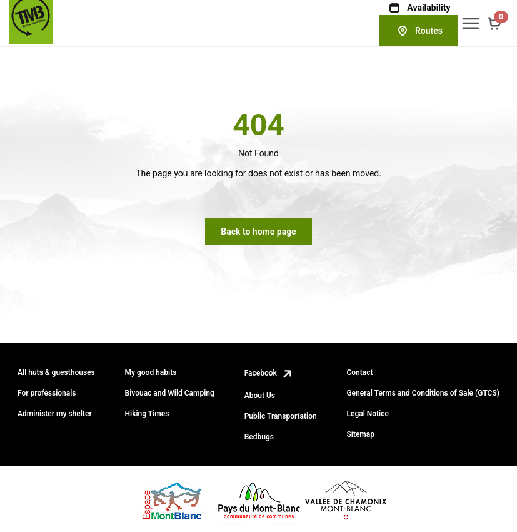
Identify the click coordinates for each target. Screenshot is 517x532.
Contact (359, 372)
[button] (470, 23)
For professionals (47, 393)
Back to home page (258, 232)
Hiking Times (147, 413)
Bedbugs (259, 436)
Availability (418, 7)
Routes (419, 30)
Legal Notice (367, 413)
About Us (259, 395)
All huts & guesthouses (56, 372)
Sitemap (360, 434)
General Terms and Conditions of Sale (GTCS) (422, 393)
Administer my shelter (55, 413)
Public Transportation (280, 416)
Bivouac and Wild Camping (169, 393)
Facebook (269, 373)
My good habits (151, 372)
